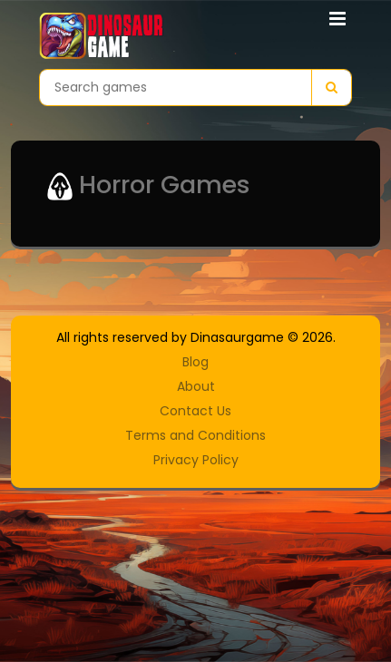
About (196, 386)
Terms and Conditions (195, 435)
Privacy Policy (196, 460)
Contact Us (195, 411)
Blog (195, 362)
